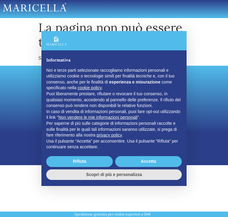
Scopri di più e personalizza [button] (114, 174)
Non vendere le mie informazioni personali (97, 117)
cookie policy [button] (90, 87)
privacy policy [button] (109, 135)
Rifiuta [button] (79, 161)
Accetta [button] (148, 161)
